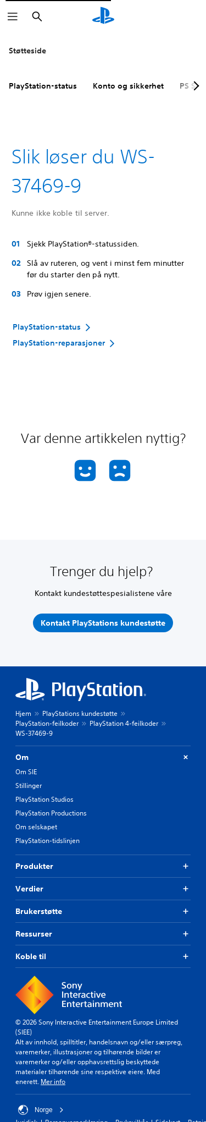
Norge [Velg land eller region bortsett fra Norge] (40, 1110)
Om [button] (103, 757)
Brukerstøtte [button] (103, 911)
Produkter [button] (103, 866)
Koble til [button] (103, 956)
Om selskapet (36, 826)
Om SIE (26, 771)
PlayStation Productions (51, 813)
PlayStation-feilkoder (47, 723)
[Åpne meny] (13, 16)
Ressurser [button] (103, 934)
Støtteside (27, 51)
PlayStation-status (43, 86)
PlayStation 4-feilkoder (124, 723)
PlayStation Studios (44, 799)
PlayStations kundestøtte (80, 713)
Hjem (23, 713)
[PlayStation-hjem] (103, 16)
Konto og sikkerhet (128, 86)
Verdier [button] (103, 889)
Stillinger (28, 785)
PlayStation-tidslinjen (47, 840)
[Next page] (194, 85)
